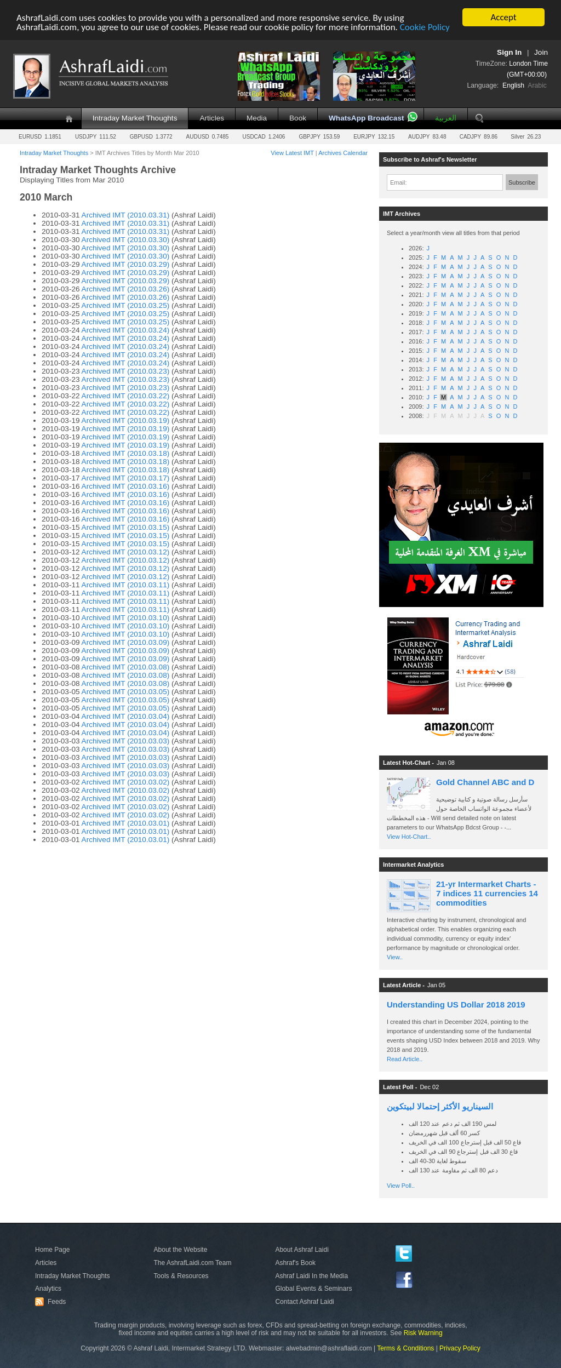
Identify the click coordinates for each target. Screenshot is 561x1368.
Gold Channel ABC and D (485, 782)
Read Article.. (404, 1059)
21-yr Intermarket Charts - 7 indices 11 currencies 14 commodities (487, 893)
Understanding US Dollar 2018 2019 (456, 1004)
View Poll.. (401, 1185)
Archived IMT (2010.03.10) (126, 618)
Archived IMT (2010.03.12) (126, 552)
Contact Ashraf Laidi (304, 1302)
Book (297, 118)
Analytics (48, 1288)
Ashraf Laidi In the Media (311, 1276)
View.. (395, 957)
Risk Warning (423, 1333)
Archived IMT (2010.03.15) (126, 527)
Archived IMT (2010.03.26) (126, 289)
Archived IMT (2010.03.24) (126, 330)
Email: (398, 182)
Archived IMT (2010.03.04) (126, 716)
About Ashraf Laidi (301, 1249)
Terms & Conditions (405, 1348)
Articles (211, 118)
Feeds (52, 1302)
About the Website (181, 1249)
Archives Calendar (343, 153)
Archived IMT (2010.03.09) (126, 642)
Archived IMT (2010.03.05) (126, 692)
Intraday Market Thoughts (135, 118)
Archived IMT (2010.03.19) (126, 420)
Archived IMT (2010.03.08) (126, 667)
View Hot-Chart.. (409, 836)
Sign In (509, 52)
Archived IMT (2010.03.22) (126, 396)
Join (541, 52)
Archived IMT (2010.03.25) (126, 305)
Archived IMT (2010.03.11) (126, 585)
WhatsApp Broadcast (366, 118)
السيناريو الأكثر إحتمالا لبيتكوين (440, 1106)
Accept (503, 17)
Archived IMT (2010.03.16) (126, 486)
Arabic (537, 85)
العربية (445, 118)
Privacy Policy (459, 1348)
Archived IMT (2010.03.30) (126, 240)
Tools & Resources (181, 1276)
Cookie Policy (425, 27)
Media (257, 118)
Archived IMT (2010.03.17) (126, 478)
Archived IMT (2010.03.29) (126, 264)
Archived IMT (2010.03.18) (126, 453)
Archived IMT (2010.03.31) (126, 215)
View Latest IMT (292, 153)
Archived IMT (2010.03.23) (126, 371)
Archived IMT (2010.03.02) (126, 782)
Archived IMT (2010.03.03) (126, 741)
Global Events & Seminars (313, 1288)
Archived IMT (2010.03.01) (126, 823)
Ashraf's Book (295, 1263)
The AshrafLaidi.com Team (193, 1263)
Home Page (52, 1249)
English (513, 85)
